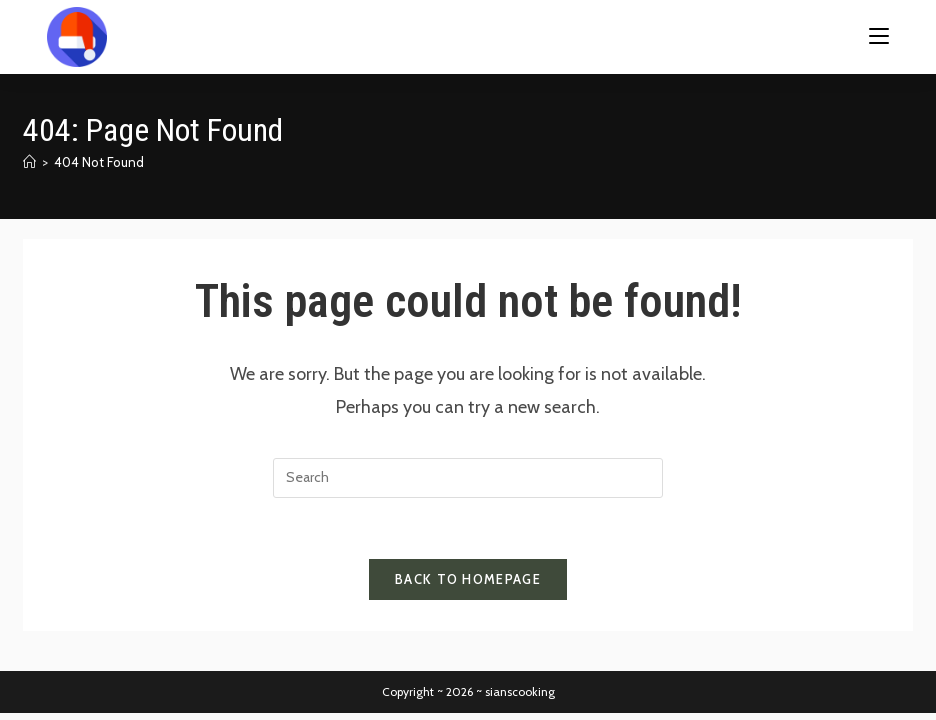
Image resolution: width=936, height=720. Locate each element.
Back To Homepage (468, 579)
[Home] (29, 162)
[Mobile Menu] (879, 36)
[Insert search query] (468, 478)
